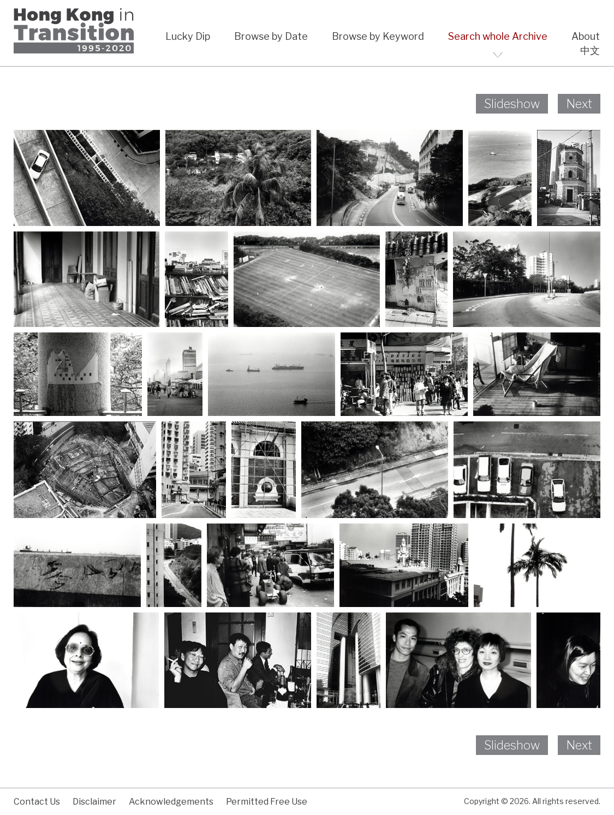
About (585, 36)
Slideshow (512, 104)
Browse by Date (271, 36)
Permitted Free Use (266, 801)
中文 (590, 50)
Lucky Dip (187, 36)
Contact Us (37, 801)
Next (579, 104)
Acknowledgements (171, 801)
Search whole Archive (497, 36)
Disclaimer (94, 801)
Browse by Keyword (378, 36)
